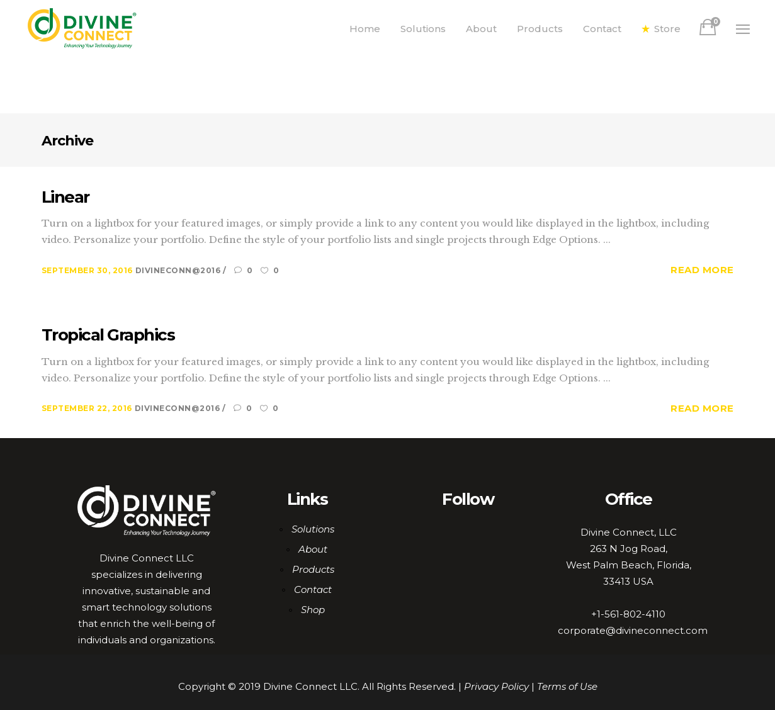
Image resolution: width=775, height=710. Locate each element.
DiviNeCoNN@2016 (179, 270)
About (312, 549)
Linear (65, 197)
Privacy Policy (496, 686)
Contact (313, 589)
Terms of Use (567, 686)
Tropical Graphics (108, 335)
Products (313, 569)
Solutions (312, 529)
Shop (313, 610)
